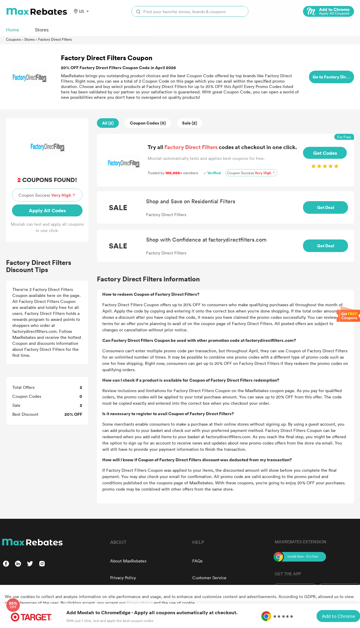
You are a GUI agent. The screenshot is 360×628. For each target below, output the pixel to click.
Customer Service (209, 577)
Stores (29, 39)
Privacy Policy (123, 577)
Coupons (13, 39)
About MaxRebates (128, 561)
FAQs (197, 561)
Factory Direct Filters (55, 39)
